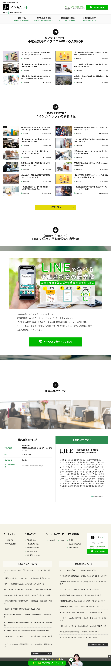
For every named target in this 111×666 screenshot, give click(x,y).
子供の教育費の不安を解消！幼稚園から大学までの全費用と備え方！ (84, 576)
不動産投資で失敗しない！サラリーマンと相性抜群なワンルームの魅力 (28, 637)
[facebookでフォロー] (52, 540)
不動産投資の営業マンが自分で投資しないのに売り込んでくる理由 (27, 595)
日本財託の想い (89, 19)
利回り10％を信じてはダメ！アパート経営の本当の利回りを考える (28, 578)
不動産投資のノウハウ (34, 540)
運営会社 (72, 540)
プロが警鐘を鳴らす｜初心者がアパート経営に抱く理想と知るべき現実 (28, 602)
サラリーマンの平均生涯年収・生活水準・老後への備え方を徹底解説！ (83, 619)
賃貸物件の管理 (32, 551)
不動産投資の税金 (33, 547)
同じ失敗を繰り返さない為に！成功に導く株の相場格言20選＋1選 (83, 626)
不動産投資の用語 (33, 544)
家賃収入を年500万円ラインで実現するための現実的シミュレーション (27, 616)
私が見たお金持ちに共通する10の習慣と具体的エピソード (81, 632)
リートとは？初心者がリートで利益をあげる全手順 (78, 570)
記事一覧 (21, 19)
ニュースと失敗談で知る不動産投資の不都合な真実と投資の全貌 (27, 630)
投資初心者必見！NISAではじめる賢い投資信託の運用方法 (81, 595)
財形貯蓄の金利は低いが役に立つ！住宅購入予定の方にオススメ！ (83, 601)
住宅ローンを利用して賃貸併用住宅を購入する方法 (22, 609)
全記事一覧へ (55, 207)
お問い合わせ (73, 547)
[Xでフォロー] (62, 540)
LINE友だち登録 (98, 7)
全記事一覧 (9, 540)
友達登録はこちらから (47, 663)
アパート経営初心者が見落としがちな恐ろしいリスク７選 (24, 584)
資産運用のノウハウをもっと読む (98, 644)
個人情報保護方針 (75, 544)
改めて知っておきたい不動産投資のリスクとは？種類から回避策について (28, 645)
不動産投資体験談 (67, 19)
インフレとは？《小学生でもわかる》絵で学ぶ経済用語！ (80, 589)
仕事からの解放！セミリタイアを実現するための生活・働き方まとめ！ (83, 583)
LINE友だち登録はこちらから (58, 341)
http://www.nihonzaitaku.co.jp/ (32, 465)
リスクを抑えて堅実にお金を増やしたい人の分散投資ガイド (81, 612)
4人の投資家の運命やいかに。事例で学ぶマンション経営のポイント (28, 589)
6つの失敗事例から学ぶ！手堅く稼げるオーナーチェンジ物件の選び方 (27, 571)
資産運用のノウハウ (33, 555)
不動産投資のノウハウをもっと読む (42, 653)
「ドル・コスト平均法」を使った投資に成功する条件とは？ (81, 637)
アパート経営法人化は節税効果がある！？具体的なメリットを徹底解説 (28, 624)
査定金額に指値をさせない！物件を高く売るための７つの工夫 (82, 607)
